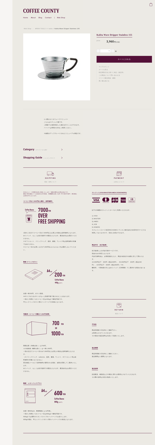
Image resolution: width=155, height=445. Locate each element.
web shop (61, 18)
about (33, 18)
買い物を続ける (104, 81)
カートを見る (103, 69)
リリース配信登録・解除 (107, 78)
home (25, 18)
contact (48, 18)
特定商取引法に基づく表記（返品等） (112, 72)
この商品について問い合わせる (109, 75)
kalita (51, 28)
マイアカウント (104, 67)
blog (40, 18)
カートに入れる (124, 59)
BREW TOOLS (40, 28)
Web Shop (27, 28)
